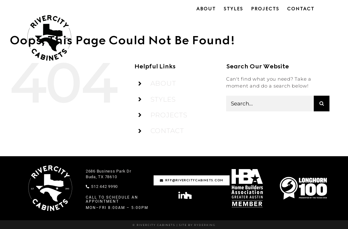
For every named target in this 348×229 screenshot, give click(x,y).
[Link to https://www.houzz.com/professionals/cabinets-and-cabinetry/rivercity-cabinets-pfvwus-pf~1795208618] (188, 195)
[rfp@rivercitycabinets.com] (191, 180)
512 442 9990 (102, 186)
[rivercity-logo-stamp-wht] (50, 165)
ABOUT (163, 83)
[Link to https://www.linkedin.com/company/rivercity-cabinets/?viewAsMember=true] (182, 196)
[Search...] (270, 103)
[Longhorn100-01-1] (303, 179)
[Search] (321, 103)
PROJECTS (169, 115)
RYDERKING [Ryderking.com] (204, 224)
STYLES (163, 99)
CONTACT (167, 131)
